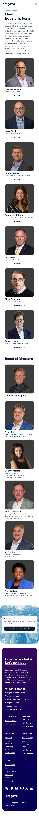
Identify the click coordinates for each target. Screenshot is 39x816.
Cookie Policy (10, 768)
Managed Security (12, 703)
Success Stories (25, 745)
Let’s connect (15, 663)
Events (24, 741)
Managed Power (11, 706)
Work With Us (10, 752)
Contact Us (9, 781)
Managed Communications (15, 693)
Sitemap (8, 778)
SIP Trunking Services (13, 709)
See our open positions (18, 629)
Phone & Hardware (12, 696)
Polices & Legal (27, 726)
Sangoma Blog (27, 738)
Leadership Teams (9, 748)
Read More (18, 96)
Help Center (26, 723)
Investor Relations (8, 742)
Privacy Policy (10, 771)
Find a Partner (10, 724)
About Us (8, 738)
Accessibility (9, 774)
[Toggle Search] (32, 3)
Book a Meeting (11, 720)
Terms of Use (10, 764)
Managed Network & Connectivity (17, 699)
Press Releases (28, 753)
